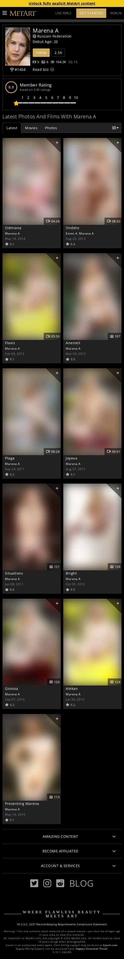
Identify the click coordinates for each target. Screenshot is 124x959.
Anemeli (73, 342)
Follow (41, 52)
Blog (81, 883)
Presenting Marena (22, 803)
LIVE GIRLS (63, 13)
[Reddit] (60, 883)
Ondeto (72, 227)
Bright (71, 573)
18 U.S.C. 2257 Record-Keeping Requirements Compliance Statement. (62, 924)
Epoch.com (110, 945)
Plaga (10, 458)
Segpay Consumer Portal (92, 948)
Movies (31, 127)
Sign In (116, 13)
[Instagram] (47, 883)
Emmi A (71, 233)
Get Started (91, 13)
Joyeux (71, 458)
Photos (51, 127)
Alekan (72, 688)
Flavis (10, 342)
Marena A (12, 233)
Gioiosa (11, 688)
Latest (11, 127)
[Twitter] (34, 883)
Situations (14, 573)
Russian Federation (52, 36)
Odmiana (13, 227)
